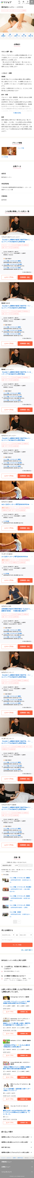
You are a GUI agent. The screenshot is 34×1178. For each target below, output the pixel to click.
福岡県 (14, 1157)
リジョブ (3, 1157)
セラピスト (9, 1157)
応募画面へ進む (25, 277)
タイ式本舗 (6, 521)
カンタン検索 (17, 945)
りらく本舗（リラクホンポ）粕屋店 (12, 267)
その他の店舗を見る (27, 272)
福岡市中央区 (20, 1157)
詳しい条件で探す (26, 950)
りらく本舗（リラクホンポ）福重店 (12, 261)
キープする (8, 277)
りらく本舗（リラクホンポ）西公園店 (12, 264)
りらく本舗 (21, 148)
